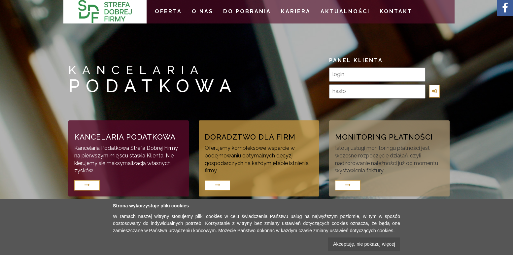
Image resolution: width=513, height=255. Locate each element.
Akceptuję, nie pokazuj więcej (364, 244)
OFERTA (168, 11)
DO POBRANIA (247, 11)
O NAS (202, 11)
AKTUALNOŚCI (345, 11)
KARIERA (296, 11)
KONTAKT (396, 11)
